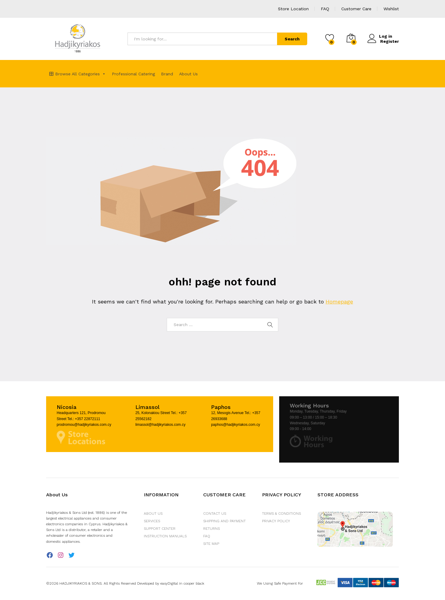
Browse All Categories (80, 74)
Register (389, 41)
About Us (188, 73)
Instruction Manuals (165, 536)
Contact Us (214, 513)
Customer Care (356, 8)
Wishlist (391, 8)
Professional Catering (133, 73)
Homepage (339, 301)
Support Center (159, 528)
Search (292, 38)
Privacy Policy (276, 521)
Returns (211, 528)
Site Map (211, 544)
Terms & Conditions (281, 513)
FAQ (325, 8)
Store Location (293, 8)
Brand (167, 73)
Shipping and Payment (224, 521)
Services (152, 521)
